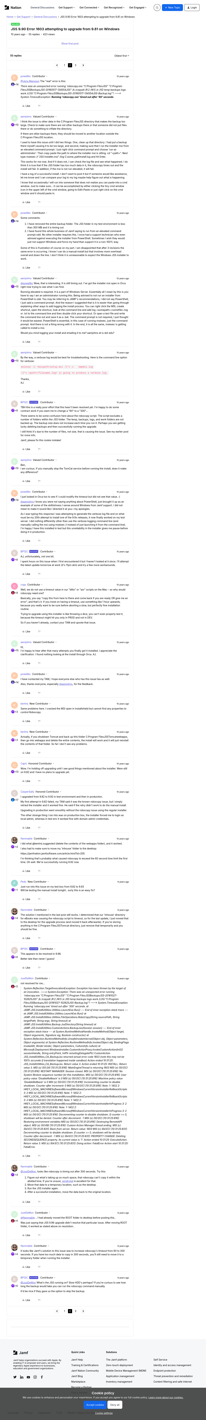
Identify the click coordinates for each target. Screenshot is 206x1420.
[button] (172, 7)
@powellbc (27, 283)
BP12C (24, 402)
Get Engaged (138, 7)
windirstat (67, 1181)
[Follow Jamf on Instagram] (35, 1377)
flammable (27, 838)
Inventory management (119, 1381)
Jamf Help (77, 1359)
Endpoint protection (165, 1370)
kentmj (24, 703)
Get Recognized (114, 7)
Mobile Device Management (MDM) (126, 1370)
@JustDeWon (28, 1171)
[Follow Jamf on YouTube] (28, 1377)
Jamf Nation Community (85, 1370)
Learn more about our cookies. (166, 1397)
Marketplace (78, 1381)
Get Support (67, 7)
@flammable (28, 1217)
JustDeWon (27, 978)
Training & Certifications (85, 1365)
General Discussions (42, 7)
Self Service (160, 1359)
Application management (120, 1376)
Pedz (23, 881)
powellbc (26, 76)
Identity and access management (172, 1365)
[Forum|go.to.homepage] (13, 7)
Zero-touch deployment (119, 1365)
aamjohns (26, 116)
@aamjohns (27, 501)
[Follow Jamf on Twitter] (15, 1377)
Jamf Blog (77, 1376)
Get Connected (90, 7)
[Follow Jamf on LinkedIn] (21, 1377)
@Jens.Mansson (30, 81)
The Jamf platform (116, 1359)
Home (10, 16)
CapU (24, 763)
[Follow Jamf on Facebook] (42, 1377)
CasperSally (27, 791)
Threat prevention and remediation (173, 1376)
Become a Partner (81, 1387)
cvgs (23, 584)
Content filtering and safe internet (173, 1381)
